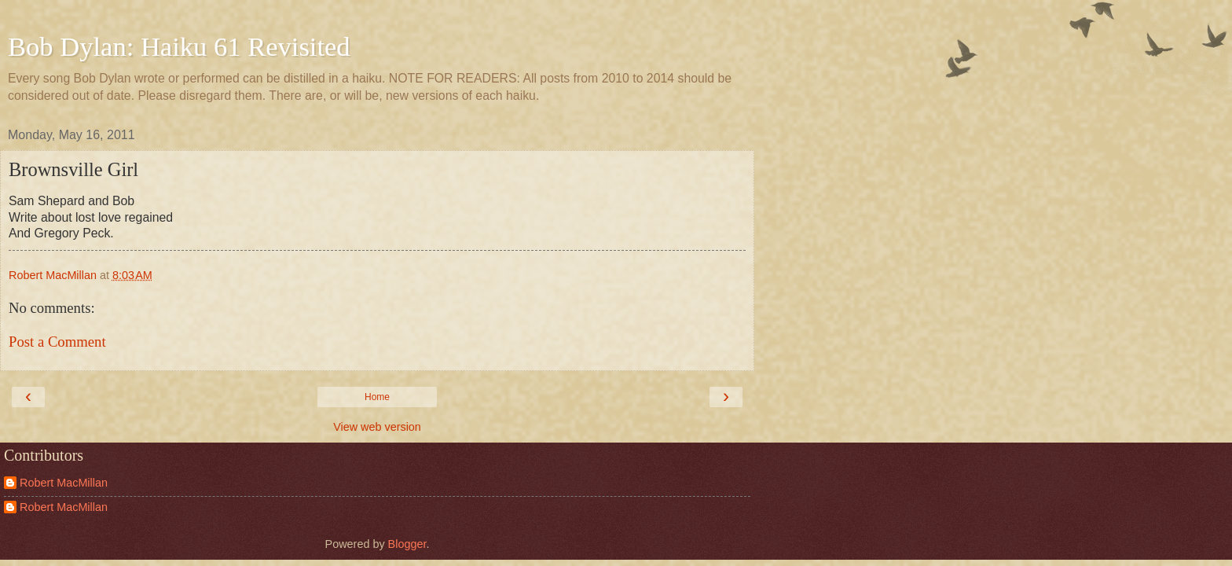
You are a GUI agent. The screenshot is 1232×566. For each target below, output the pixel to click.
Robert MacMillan (64, 482)
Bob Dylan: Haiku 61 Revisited (179, 46)
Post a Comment (57, 341)
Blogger (407, 544)
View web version (377, 427)
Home (377, 396)
